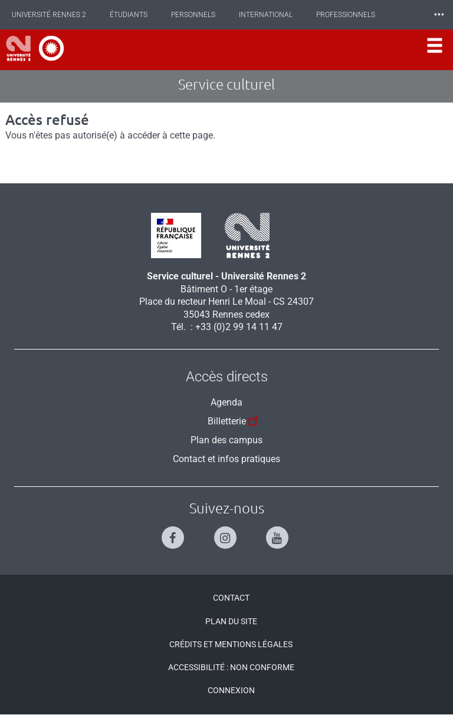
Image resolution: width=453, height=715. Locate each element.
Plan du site (231, 621)
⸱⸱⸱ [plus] (439, 14)
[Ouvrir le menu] (434, 49)
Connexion (231, 690)
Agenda (226, 402)
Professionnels (345, 15)
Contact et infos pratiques (226, 458)
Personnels (193, 15)
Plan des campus (226, 440)
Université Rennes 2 (49, 15)
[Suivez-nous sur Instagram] (226, 532)
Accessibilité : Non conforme (231, 667)
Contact (231, 597)
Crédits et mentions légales (231, 644)
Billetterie (234, 419)
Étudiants (128, 15)
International (266, 15)
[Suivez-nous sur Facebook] (174, 532)
